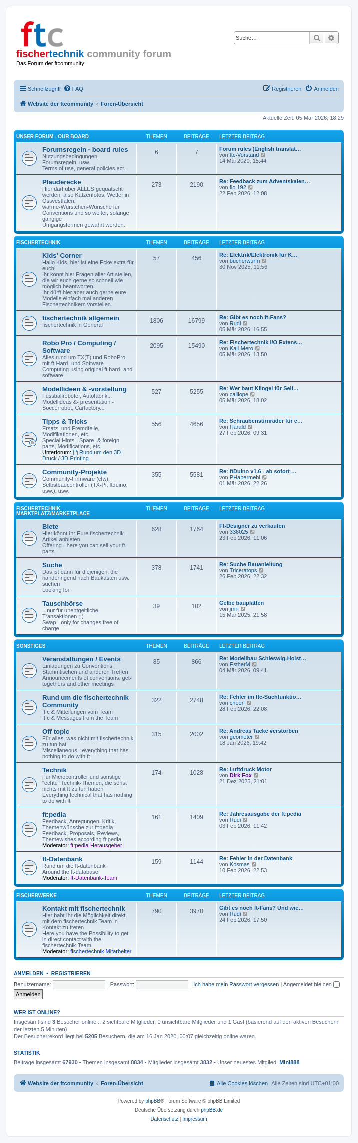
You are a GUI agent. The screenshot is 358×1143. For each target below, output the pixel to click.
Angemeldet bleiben (312, 985)
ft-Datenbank (62, 859)
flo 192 (238, 187)
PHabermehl (245, 477)
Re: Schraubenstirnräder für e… (261, 421)
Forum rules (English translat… (261, 149)
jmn (234, 609)
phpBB (153, 1101)
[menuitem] (74, 89)
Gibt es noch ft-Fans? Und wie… (262, 908)
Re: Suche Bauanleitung (251, 565)
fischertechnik (38, 243)
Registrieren (71, 973)
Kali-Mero (242, 349)
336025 (239, 532)
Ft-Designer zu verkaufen (252, 526)
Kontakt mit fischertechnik (84, 908)
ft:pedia (54, 814)
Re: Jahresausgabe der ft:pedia (261, 814)
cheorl (237, 703)
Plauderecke (62, 182)
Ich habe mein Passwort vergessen (236, 985)
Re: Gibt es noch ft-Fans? (253, 317)
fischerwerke (36, 895)
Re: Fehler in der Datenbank (256, 859)
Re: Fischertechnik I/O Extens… (261, 343)
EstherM (240, 665)
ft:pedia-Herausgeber (96, 845)
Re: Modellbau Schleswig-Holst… (263, 659)
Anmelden (29, 973)
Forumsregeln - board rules (85, 150)
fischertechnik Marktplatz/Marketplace (53, 511)
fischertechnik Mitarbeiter (101, 951)
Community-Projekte (74, 472)
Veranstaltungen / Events (81, 659)
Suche (52, 565)
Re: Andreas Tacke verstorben (259, 731)
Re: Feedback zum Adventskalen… (265, 181)
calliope (239, 395)
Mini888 (290, 1063)
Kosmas (240, 865)
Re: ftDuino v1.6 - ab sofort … (258, 471)
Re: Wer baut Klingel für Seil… (259, 389)
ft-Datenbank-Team (94, 878)
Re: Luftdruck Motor (246, 769)
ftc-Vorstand (245, 155)
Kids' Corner (62, 256)
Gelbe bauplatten (242, 603)
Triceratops (244, 571)
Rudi (236, 323)
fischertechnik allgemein (81, 318)
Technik (54, 770)
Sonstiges (31, 646)
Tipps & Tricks (65, 422)
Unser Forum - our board (52, 137)
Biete (50, 526)
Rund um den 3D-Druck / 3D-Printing (82, 456)
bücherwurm (245, 261)
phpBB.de (212, 1110)
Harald (238, 427)
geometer (241, 737)
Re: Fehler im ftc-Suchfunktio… (261, 697)
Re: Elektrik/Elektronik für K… (259, 255)
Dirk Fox (241, 775)
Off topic (56, 732)
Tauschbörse (62, 604)
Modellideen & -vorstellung (84, 389)
